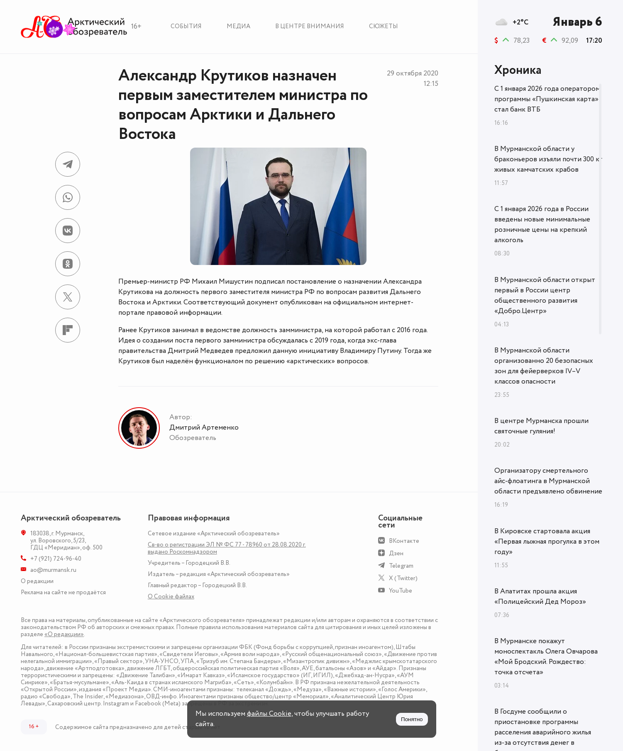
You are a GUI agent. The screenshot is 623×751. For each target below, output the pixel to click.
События (186, 26)
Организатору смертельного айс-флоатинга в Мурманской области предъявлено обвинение (548, 481)
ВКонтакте (404, 540)
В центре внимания (309, 26)
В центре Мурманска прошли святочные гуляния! (541, 426)
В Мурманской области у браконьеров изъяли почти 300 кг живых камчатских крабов (548, 159)
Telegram (401, 565)
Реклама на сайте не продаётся (63, 592)
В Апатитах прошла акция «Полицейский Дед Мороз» (540, 596)
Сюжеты (383, 26)
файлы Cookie (269, 714)
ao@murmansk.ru (53, 570)
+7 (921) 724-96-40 (55, 558)
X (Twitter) (403, 578)
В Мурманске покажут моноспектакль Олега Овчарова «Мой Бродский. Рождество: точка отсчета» (546, 656)
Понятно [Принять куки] (412, 719)
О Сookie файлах (171, 596)
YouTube (400, 590)
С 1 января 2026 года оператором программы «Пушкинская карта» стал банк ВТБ (547, 99)
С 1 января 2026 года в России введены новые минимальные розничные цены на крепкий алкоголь (542, 224)
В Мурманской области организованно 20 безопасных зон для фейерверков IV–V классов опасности (543, 365)
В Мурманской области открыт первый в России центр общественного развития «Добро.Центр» (544, 295)
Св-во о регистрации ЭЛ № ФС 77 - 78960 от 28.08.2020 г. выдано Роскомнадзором (227, 548)
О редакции (37, 581)
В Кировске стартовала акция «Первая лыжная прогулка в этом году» (546, 541)
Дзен (396, 553)
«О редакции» (64, 634)
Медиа (238, 26)
